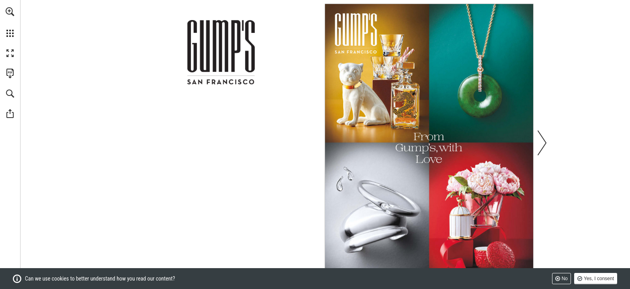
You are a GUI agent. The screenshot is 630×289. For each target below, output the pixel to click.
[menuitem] (10, 22)
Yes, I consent (599, 278)
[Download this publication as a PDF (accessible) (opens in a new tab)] (10, 73)
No (565, 278)
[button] (10, 12)
